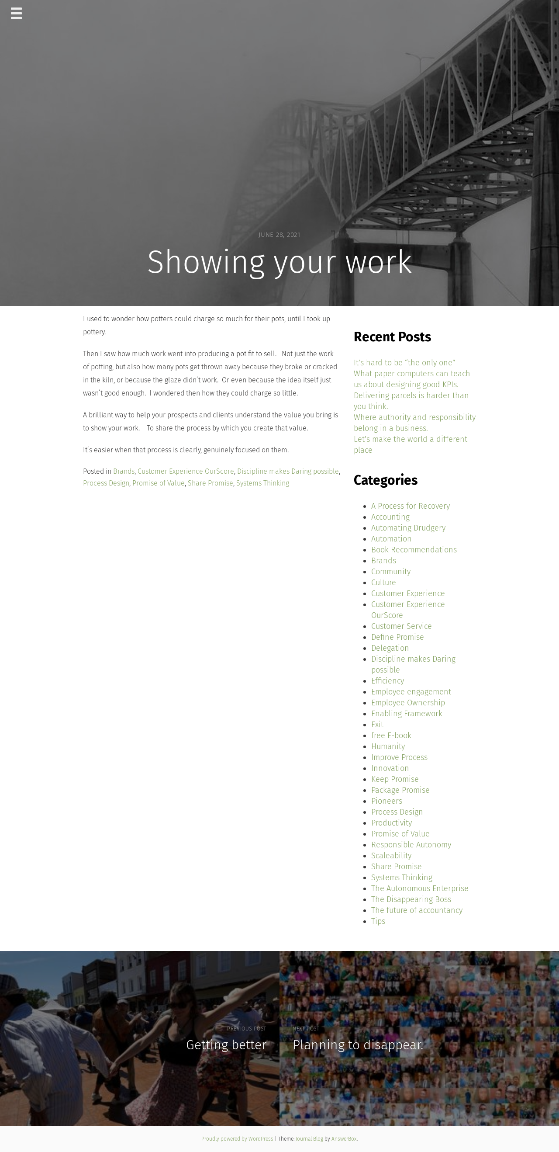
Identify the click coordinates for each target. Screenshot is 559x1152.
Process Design (106, 483)
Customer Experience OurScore (186, 471)
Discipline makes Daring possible (288, 471)
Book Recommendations (414, 550)
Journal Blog (310, 1139)
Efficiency (387, 681)
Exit (377, 724)
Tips (378, 921)
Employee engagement (411, 692)
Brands (124, 471)
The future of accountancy (416, 910)
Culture (383, 582)
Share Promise (210, 483)
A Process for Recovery (410, 506)
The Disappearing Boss (411, 899)
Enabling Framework (406, 713)
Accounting (390, 517)
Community (391, 571)
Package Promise (400, 790)
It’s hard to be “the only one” (404, 363)
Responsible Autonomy (411, 845)
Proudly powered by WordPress (238, 1139)
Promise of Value (158, 483)
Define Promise (397, 637)
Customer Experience (408, 593)
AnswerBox (344, 1139)
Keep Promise (395, 779)
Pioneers (386, 801)
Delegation (390, 648)
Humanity (388, 746)
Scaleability (391, 856)
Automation (391, 539)
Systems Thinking (262, 483)
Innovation (390, 768)
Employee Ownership (408, 703)
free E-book (391, 735)
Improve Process (399, 757)
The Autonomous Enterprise (420, 888)
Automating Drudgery (408, 528)
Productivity (391, 823)
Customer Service (401, 626)
